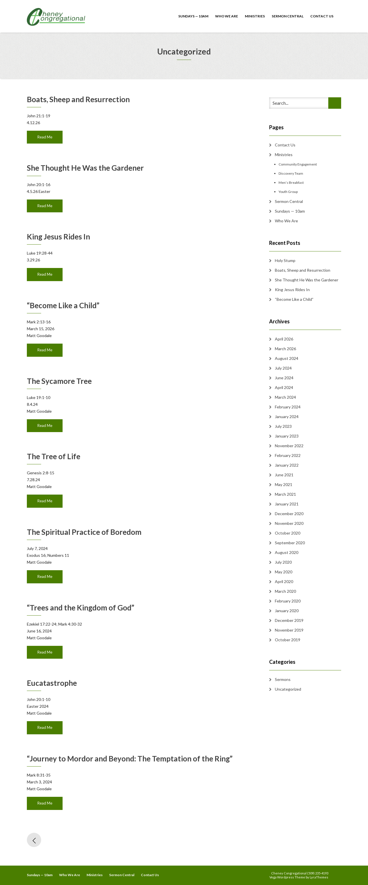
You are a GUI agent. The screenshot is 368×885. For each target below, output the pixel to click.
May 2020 (283, 571)
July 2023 (283, 426)
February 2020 (288, 600)
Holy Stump (285, 260)
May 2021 (283, 484)
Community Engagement (298, 164)
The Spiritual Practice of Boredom (84, 532)
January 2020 (287, 610)
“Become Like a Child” (63, 305)
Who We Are (226, 16)
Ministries (255, 16)
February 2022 (288, 455)
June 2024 (284, 377)
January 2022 (287, 465)
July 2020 (283, 562)
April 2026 (284, 338)
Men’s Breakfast (291, 182)
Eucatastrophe (52, 683)
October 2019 (287, 639)
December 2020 (289, 513)
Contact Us (321, 16)
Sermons (283, 679)
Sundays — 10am (193, 16)
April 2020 (284, 581)
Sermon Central (287, 16)
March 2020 (285, 591)
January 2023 (287, 436)
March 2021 (285, 494)
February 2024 (288, 406)
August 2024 (286, 358)
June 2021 (284, 474)
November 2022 (289, 445)
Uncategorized (288, 689)
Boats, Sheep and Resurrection (78, 99)
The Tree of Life (53, 456)
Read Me (44, 137)
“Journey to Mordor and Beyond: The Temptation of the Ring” (130, 758)
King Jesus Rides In (58, 236)
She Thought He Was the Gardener (85, 167)
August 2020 (286, 552)
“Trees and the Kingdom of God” (80, 607)
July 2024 (283, 368)
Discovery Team (291, 173)
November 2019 (289, 630)
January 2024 (287, 416)
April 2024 (284, 387)
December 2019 (289, 620)
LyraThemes (319, 877)
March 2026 (285, 348)
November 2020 (289, 523)
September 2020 (290, 542)
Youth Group (288, 192)
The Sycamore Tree (59, 381)
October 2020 (287, 533)
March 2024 (285, 397)
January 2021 (287, 503)
